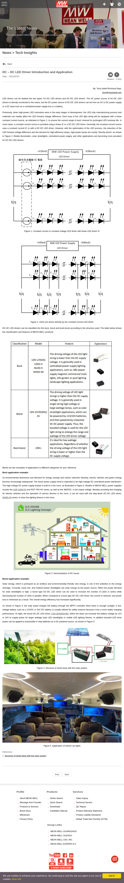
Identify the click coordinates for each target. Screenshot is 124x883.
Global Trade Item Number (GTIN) (91, 819)
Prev (57, 774)
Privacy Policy (26, 819)
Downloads (55, 806)
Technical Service (84, 802)
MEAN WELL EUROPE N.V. (63, 844)
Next (67, 774)
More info (16, 879)
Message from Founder (30, 802)
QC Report (81, 806)
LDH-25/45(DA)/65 (60, 613)
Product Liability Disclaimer (88, 815)
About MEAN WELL (29, 798)
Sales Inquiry (82, 798)
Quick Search (56, 802)
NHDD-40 (6, 497)
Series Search (56, 798)
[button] (116, 74)
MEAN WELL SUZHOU (61, 835)
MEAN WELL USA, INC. (62, 839)
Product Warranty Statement (89, 811)
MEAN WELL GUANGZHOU (64, 831)
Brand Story (25, 811)
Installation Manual (58, 811)
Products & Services (29, 806)
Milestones (25, 815)
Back (7, 64)
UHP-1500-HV (19, 489)
